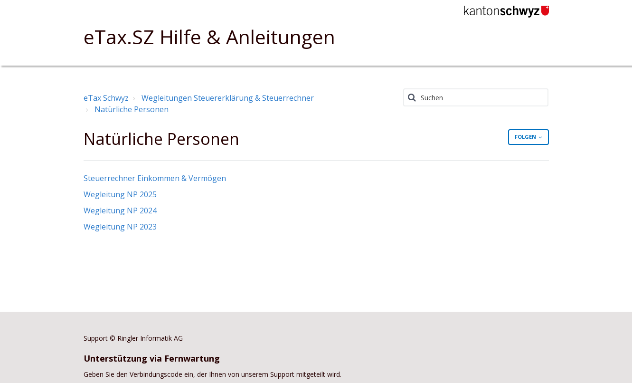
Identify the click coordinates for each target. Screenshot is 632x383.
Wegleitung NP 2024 (120, 210)
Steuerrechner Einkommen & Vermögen (155, 178)
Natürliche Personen (131, 109)
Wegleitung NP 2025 (120, 194)
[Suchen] (476, 97)
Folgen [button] (526, 136)
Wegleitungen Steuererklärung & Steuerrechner (227, 98)
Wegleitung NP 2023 (120, 226)
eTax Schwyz (106, 98)
